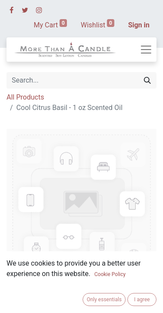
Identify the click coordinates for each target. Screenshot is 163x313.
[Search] (147, 80)
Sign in (139, 25)
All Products (25, 97)
